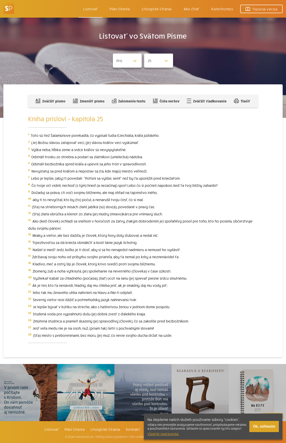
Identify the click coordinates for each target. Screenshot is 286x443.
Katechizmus (222, 8)
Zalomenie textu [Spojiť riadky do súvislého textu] (128, 101)
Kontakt (133, 429)
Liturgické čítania (157, 8)
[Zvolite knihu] (127, 61)
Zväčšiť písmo (50, 101)
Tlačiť (242, 101)
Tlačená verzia (261, 9)
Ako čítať (191, 8)
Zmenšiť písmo (88, 101)
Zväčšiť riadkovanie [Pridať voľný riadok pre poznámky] (206, 101)
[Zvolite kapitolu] (158, 61)
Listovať (90, 8)
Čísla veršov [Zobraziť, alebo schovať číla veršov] (166, 101)
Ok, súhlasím (264, 426)
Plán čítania (75, 429)
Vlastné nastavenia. (163, 433)
